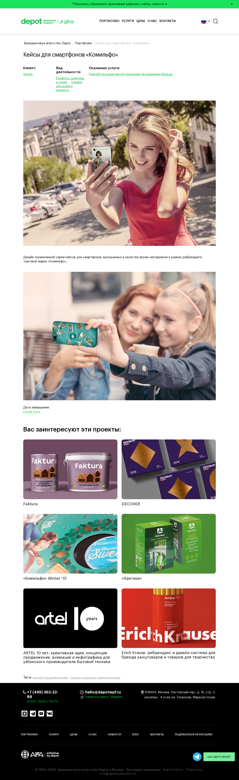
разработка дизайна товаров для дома (95, 677)
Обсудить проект (219, 757)
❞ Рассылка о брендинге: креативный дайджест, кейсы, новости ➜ (154, 4)
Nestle (28, 74)
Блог (135, 734)
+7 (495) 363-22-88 (42, 694)
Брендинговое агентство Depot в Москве (91, 769)
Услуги (128, 21)
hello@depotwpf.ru (88, 692)
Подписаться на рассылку (193, 734)
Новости (114, 734)
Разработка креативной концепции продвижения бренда (130, 74)
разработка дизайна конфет (51, 677)
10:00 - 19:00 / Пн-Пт (42, 701)
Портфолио (109, 21)
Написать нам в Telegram (103, 696)
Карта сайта (173, 769)
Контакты (167, 21)
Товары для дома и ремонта (69, 86)
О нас (152, 21)
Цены (140, 21)
